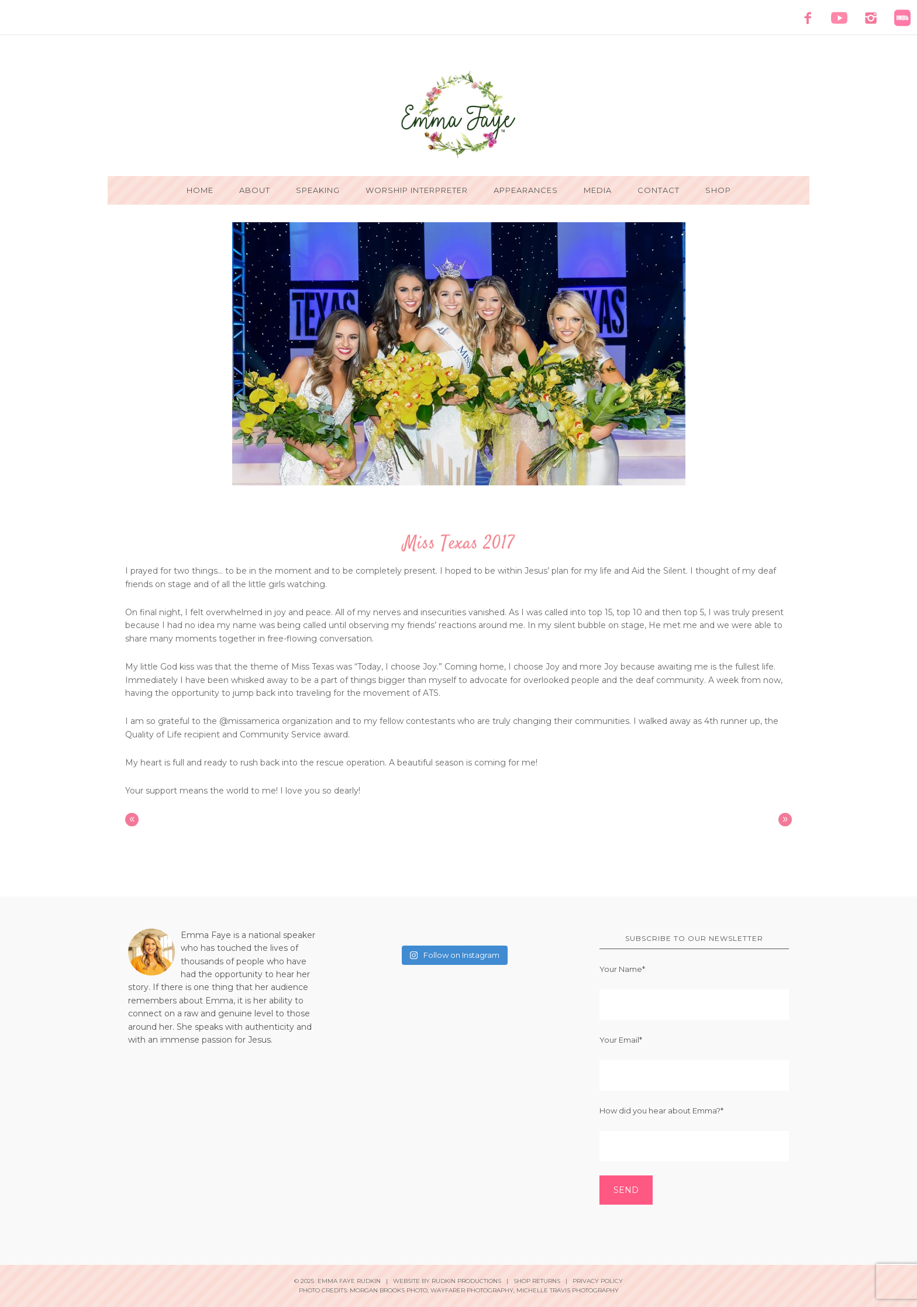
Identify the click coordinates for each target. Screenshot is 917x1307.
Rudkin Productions (466, 1281)
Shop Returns (536, 1281)
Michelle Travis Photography (567, 1290)
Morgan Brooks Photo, (389, 1290)
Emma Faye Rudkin (458, 114)
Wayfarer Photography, (472, 1290)
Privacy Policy (598, 1281)
